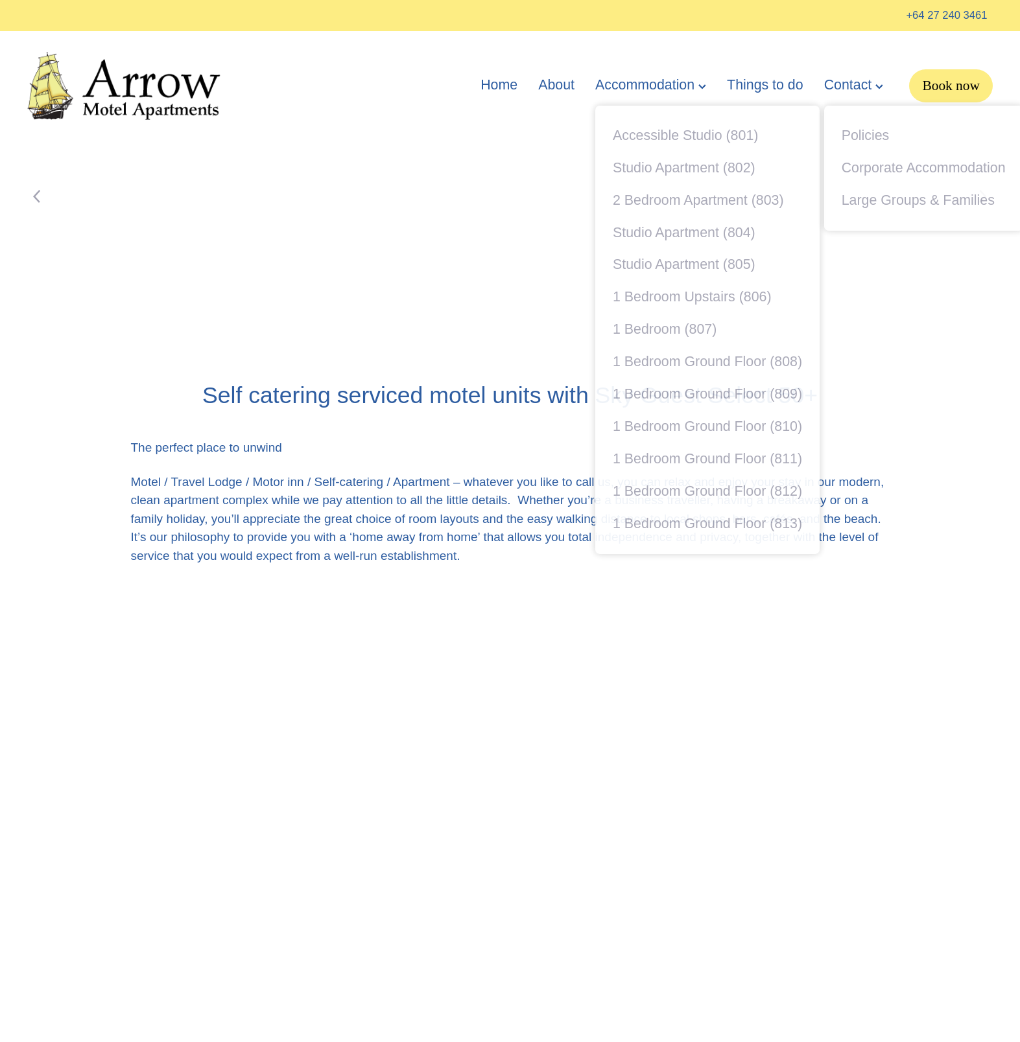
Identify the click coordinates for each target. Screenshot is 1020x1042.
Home (498, 85)
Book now (950, 85)
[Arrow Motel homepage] (123, 86)
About (556, 85)
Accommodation (650, 85)
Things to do (765, 85)
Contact (854, 85)
